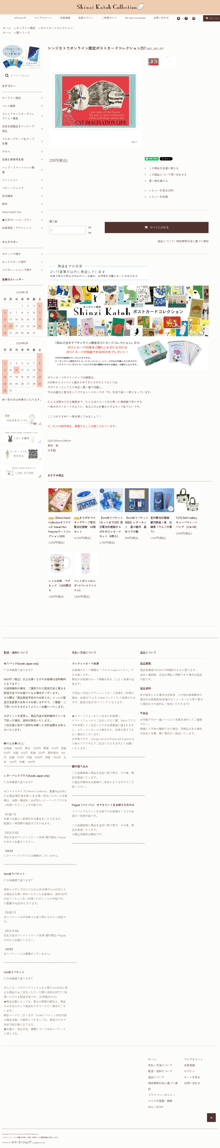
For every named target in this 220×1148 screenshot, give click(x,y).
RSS (150, 1107)
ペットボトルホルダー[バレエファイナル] (85, 585)
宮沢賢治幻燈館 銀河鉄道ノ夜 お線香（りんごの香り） (161, 525)
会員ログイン (85, 17)
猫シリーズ (23, 32)
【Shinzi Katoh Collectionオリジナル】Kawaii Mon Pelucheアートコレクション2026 (59, 527)
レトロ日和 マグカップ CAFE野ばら (59, 585)
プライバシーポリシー (161, 1095)
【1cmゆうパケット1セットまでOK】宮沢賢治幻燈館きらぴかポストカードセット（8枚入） (111, 527)
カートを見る (192, 1077)
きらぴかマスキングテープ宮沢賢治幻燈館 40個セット (84, 525)
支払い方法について (160, 1065)
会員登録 (65, 17)
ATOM (159, 1107)
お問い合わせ (161, 17)
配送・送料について (160, 1071)
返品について (166, 241)
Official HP (20, 17)
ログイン (189, 1071)
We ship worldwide (135, 17)
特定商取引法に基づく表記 (192, 241)
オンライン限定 (25, 28)
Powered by (23, 1142)
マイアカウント (43, 17)
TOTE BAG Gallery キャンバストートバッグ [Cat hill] (188, 522)
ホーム (7, 28)
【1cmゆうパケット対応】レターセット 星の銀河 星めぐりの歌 (136, 525)
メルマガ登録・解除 (160, 1101)
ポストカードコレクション (57, 28)
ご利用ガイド (109, 17)
